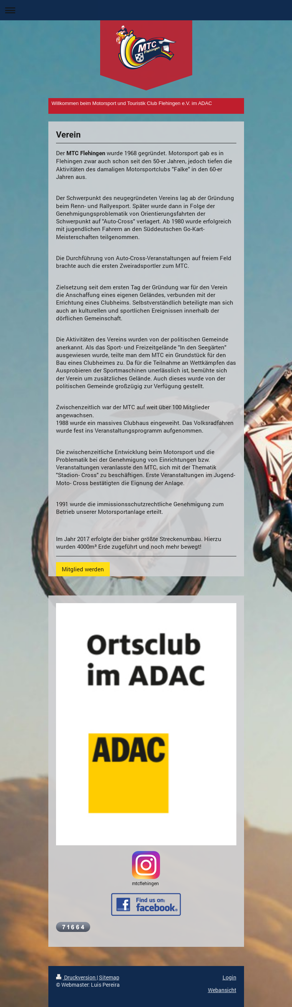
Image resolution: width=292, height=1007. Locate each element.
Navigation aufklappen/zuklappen (146, 10)
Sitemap (109, 977)
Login (229, 977)
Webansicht (222, 990)
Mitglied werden (83, 569)
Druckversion (76, 977)
